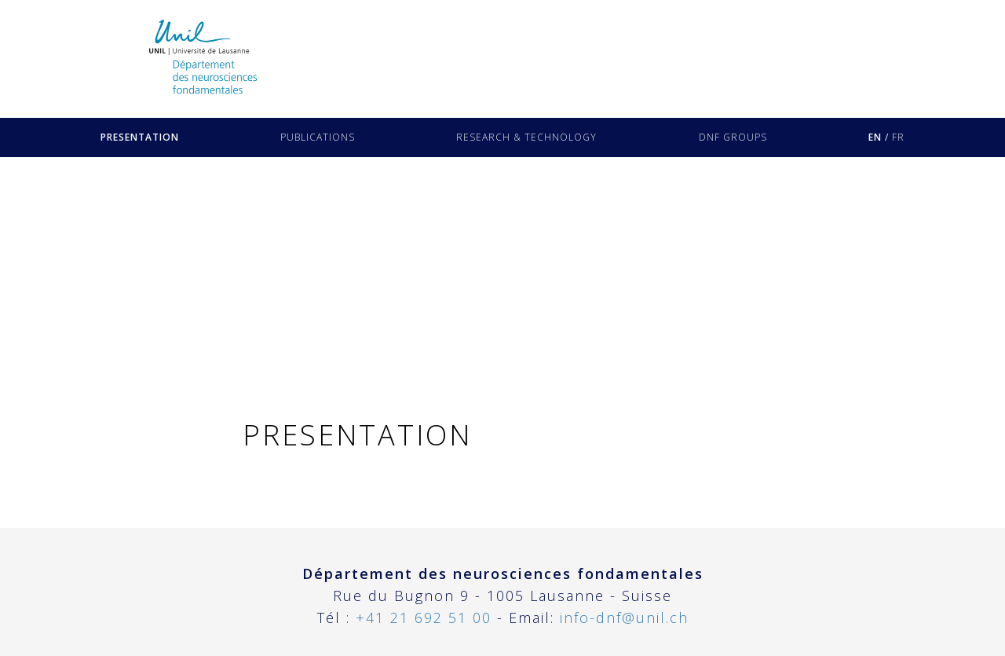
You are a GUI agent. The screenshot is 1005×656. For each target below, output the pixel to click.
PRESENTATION (139, 137)
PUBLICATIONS (317, 137)
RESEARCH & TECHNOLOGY (526, 137)
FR (898, 137)
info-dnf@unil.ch (624, 617)
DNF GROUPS (733, 137)
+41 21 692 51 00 (424, 617)
